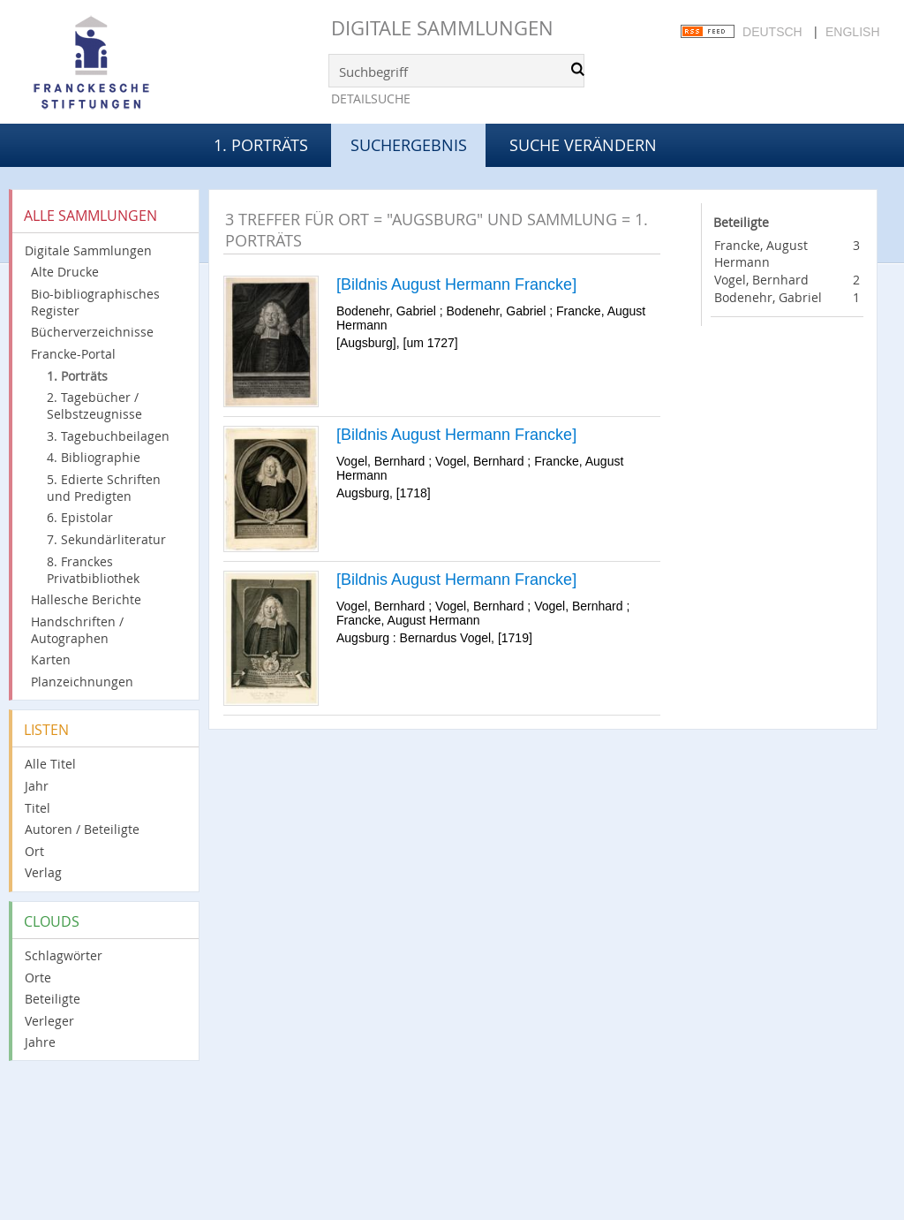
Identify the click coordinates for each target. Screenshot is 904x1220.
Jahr (37, 785)
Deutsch (772, 32)
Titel (37, 807)
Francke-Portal (73, 353)
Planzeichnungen (82, 681)
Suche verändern (583, 144)
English (852, 32)
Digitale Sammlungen (442, 28)
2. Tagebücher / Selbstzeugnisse (94, 405)
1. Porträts (261, 144)
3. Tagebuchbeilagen (108, 436)
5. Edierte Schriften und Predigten (104, 487)
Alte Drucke (65, 271)
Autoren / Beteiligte (82, 829)
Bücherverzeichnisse (92, 331)
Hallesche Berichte (86, 599)
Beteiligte (52, 998)
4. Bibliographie (93, 457)
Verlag (43, 872)
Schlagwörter (63, 955)
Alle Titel (50, 763)
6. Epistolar (80, 517)
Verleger (49, 1020)
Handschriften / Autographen (77, 630)
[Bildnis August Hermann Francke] (456, 284)
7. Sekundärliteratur (106, 539)
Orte (38, 977)
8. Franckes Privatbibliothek (93, 570)
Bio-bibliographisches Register (95, 302)
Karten (51, 659)
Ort (34, 851)
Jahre (40, 1042)
